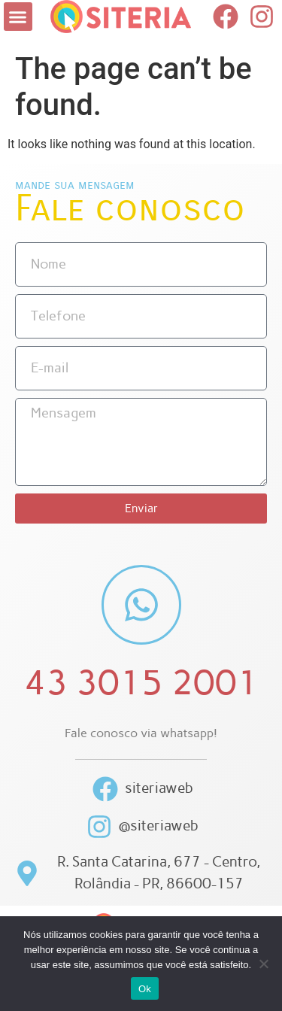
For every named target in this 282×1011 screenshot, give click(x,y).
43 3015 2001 (141, 682)
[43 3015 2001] (141, 605)
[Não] (263, 963)
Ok (144, 988)
